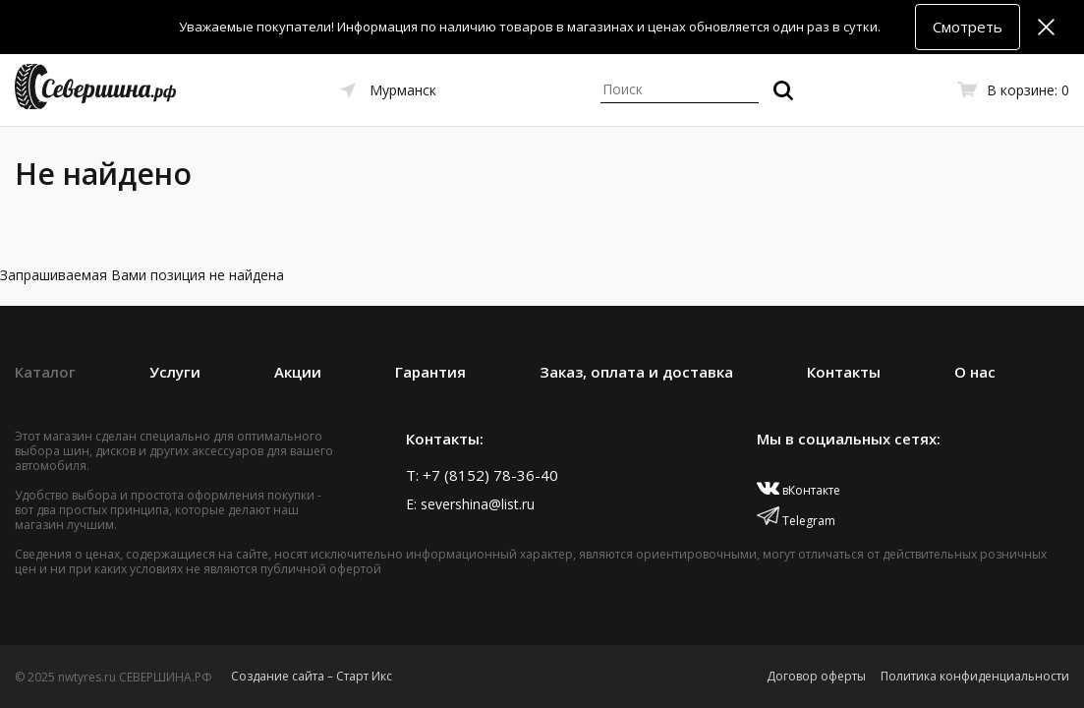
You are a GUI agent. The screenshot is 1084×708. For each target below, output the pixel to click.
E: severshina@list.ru (470, 504)
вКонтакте (798, 490)
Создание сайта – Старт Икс (311, 676)
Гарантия (430, 372)
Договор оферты (816, 676)
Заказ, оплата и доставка (636, 372)
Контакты (844, 372)
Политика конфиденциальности (975, 676)
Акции (297, 372)
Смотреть (967, 26)
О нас (975, 372)
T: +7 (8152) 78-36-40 (482, 475)
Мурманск (403, 90)
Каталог (45, 372)
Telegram (796, 520)
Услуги (174, 372)
